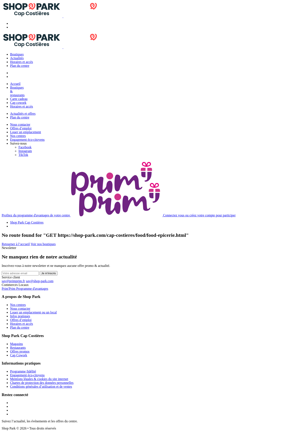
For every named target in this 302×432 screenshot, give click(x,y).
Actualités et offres (22, 113)
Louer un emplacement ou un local (33, 312)
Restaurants (18, 347)
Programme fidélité (23, 371)
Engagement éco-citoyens (27, 139)
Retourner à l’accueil (16, 244)
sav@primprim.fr (13, 281)
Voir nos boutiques (43, 244)
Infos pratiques (20, 316)
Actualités (17, 58)
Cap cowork (18, 102)
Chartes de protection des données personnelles (42, 383)
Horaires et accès (21, 62)
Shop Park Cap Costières (27, 222)
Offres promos (20, 351)
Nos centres (18, 136)
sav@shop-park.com (39, 281)
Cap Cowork (18, 355)
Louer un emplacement (25, 132)
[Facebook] (24, 147)
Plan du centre (19, 65)
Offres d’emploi (20, 128)
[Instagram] (25, 151)
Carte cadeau (18, 99)
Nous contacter (20, 124)
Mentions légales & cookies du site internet (39, 379)
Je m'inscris (48, 273)
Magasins (16, 344)
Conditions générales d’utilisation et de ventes (41, 386)
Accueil (15, 84)
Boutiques (17, 54)
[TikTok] (23, 155)
